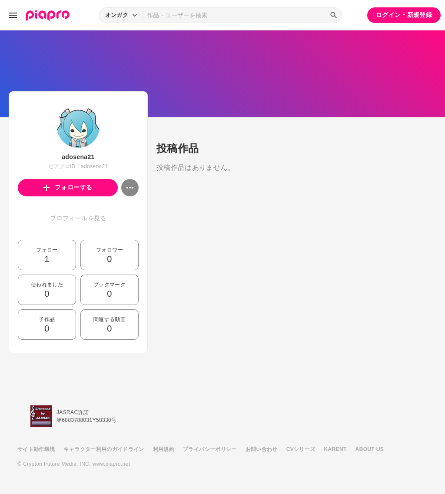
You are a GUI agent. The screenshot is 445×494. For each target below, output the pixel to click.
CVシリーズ (300, 449)
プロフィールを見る (78, 218)
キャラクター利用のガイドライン (103, 449)
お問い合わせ (262, 449)
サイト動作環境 (36, 449)
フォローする (68, 187)
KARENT (335, 449)
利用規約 (163, 449)
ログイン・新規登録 (404, 14)
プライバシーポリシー (210, 449)
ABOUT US (369, 449)
